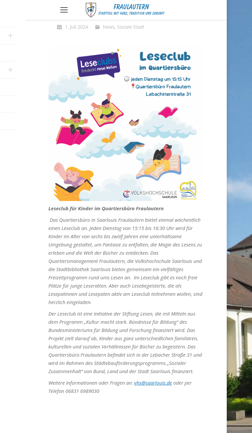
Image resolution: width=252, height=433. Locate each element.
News (109, 27)
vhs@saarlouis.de (153, 382)
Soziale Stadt (130, 27)
